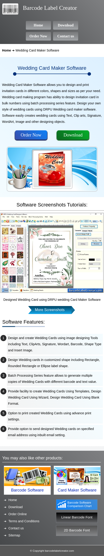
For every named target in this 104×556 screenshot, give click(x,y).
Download (73, 134)
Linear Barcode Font (76, 517)
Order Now (31, 134)
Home (6, 50)
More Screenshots (50, 310)
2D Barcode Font (77, 530)
